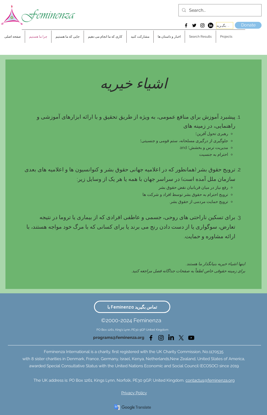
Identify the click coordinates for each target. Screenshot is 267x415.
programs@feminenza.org (118, 337)
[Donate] (248, 25)
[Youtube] (191, 337)
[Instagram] (202, 25)
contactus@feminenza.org (210, 380)
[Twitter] (194, 25)
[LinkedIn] (210, 25)
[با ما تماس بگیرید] (224, 25)
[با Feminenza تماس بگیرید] (132, 307)
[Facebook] (186, 25)
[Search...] (219, 10)
